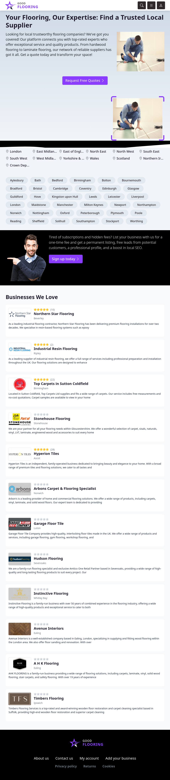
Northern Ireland (156, 158)
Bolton (106, 180)
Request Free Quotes (85, 80)
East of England (75, 151)
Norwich (15, 213)
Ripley (37, 353)
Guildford (16, 197)
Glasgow (133, 188)
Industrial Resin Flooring (55, 348)
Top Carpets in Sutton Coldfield (61, 383)
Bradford (16, 188)
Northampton (146, 205)
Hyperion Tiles (46, 453)
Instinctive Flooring (51, 593)
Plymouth (117, 213)
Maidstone (38, 205)
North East (98, 151)
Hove (37, 197)
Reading (15, 221)
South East (151, 151)
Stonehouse (41, 423)
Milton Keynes (93, 205)
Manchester (65, 205)
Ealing (37, 633)
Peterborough (90, 213)
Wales (94, 158)
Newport (120, 205)
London (15, 151)
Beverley (39, 318)
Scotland (123, 158)
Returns (89, 766)
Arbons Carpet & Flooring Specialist (65, 488)
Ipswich (38, 703)
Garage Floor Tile (49, 523)
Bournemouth (131, 180)
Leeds (93, 197)
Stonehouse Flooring (52, 418)
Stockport (112, 221)
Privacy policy (66, 766)
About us (41, 758)
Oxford (65, 213)
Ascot (37, 458)
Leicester (114, 197)
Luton (37, 528)
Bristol (37, 188)
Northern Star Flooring (54, 313)
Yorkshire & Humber (78, 158)
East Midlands (47, 151)
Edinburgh (109, 188)
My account (89, 758)
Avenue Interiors (49, 628)
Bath (38, 180)
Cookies (108, 766)
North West (125, 151)
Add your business (121, 758)
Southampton (85, 221)
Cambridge (60, 188)
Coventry (85, 188)
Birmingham (82, 180)
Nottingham (41, 213)
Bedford (57, 180)
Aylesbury (16, 180)
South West (18, 158)
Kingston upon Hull (65, 197)
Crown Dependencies (26, 165)
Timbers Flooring (49, 698)
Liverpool (137, 197)
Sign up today (66, 258)
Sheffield (38, 221)
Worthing (136, 221)
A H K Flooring (46, 663)
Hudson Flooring (48, 558)
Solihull (60, 221)
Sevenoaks (40, 563)
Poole (138, 213)
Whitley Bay (40, 598)
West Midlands (48, 158)
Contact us (64, 758)
